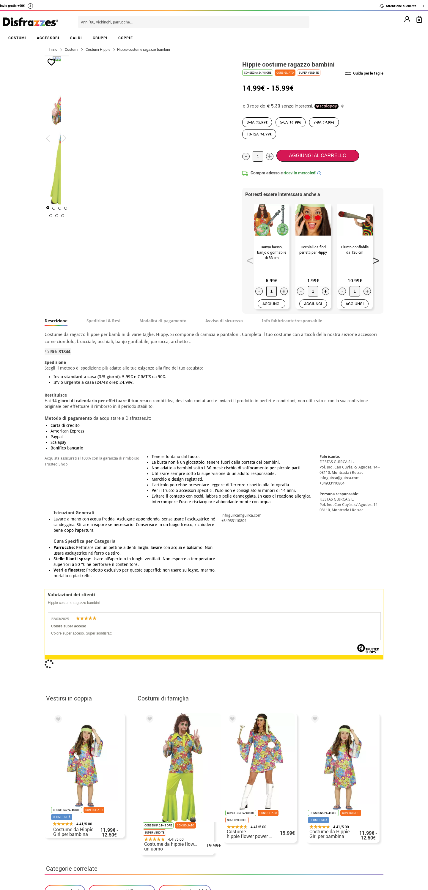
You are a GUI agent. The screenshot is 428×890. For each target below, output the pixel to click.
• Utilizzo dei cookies (68, 843)
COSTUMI (17, 37)
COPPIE (125, 37)
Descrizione (56, 320)
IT (424, 6)
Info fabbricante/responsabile (292, 320)
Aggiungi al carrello (317, 155)
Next (374, 259)
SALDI (76, 37)
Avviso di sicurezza (224, 320)
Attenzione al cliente (397, 6)
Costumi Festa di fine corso (122, 663)
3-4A (257, 122)
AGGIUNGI (271, 303)
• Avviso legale (62, 828)
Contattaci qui (177, 821)
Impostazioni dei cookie (74, 850)
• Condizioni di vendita (70, 821)
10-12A (259, 134)
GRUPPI (100, 37)
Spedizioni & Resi (103, 320)
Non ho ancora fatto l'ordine (314, 814)
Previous (248, 259)
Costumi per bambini (185, 663)
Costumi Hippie (65, 663)
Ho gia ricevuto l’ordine (308, 828)
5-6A (290, 122)
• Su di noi (57, 814)
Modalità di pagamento (162, 320)
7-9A (324, 122)
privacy (87, 828)
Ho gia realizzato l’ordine (311, 821)
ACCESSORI (48, 37)
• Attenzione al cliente (69, 836)
